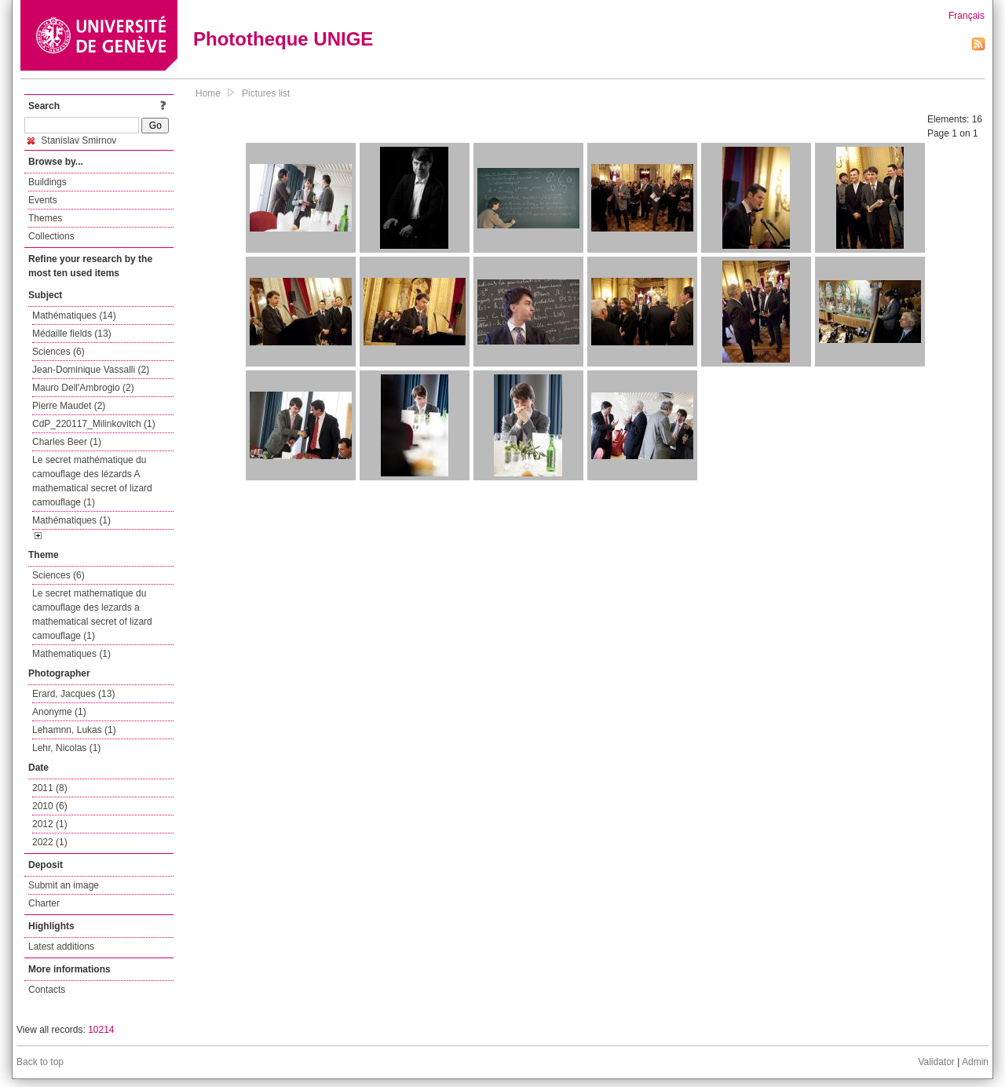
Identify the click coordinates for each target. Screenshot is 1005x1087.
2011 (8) (50, 787)
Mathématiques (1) (71, 520)
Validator (936, 1061)
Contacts (46, 989)
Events (42, 200)
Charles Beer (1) (66, 441)
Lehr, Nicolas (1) (66, 747)
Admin (975, 1061)
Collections (51, 236)
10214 (101, 1029)
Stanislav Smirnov (71, 140)
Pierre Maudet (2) (68, 405)
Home (208, 93)
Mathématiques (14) (74, 315)
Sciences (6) (58, 351)
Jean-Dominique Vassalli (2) (90, 369)
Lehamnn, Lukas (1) (74, 729)
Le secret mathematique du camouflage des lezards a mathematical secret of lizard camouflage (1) (92, 614)
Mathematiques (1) (71, 653)
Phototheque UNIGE (283, 38)
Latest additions (61, 946)
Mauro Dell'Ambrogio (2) (83, 387)
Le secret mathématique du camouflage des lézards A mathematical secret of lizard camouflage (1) (92, 481)
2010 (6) (50, 806)
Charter (44, 903)
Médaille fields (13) (71, 333)
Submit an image (63, 885)
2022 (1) (50, 842)
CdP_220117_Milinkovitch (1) (93, 423)
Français (966, 15)
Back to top (40, 1061)
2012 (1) (50, 824)
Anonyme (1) (59, 711)
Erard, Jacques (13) (73, 693)
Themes (45, 218)
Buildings (47, 182)
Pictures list (266, 93)
